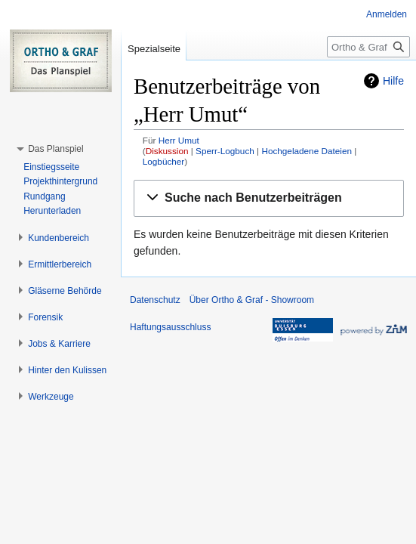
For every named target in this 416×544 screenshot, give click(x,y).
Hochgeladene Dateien (306, 151)
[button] (268, 198)
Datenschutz (155, 300)
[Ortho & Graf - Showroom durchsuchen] (368, 46)
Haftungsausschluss (170, 327)
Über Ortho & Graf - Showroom (252, 300)
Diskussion (167, 151)
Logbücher (164, 161)
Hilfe (393, 81)
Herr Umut (179, 140)
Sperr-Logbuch (225, 151)
